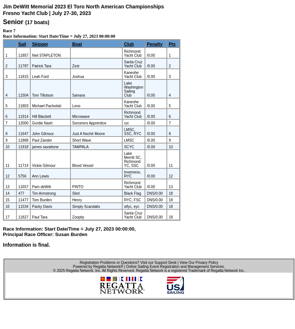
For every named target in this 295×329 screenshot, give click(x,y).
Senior (13, 22)
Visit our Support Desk (158, 263)
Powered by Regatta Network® (98, 267)
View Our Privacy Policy (199, 263)
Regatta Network (79, 271)
